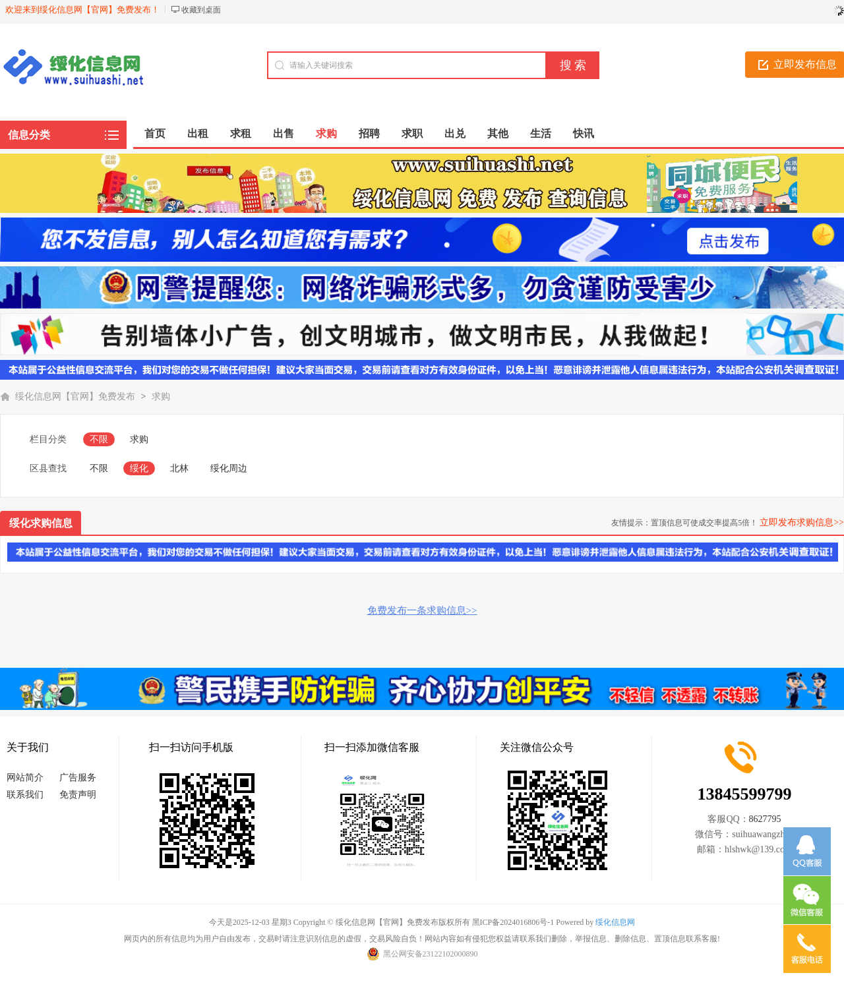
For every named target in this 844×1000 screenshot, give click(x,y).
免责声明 (77, 795)
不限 (99, 439)
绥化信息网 (615, 922)
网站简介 (25, 777)
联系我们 (25, 795)
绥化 (139, 468)
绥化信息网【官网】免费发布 (75, 396)
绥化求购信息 (41, 523)
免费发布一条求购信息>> (422, 610)
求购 (161, 396)
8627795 (765, 819)
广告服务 (77, 777)
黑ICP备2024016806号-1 (513, 922)
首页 (155, 133)
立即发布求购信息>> (802, 522)
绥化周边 (228, 468)
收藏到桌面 (201, 10)
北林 (179, 468)
